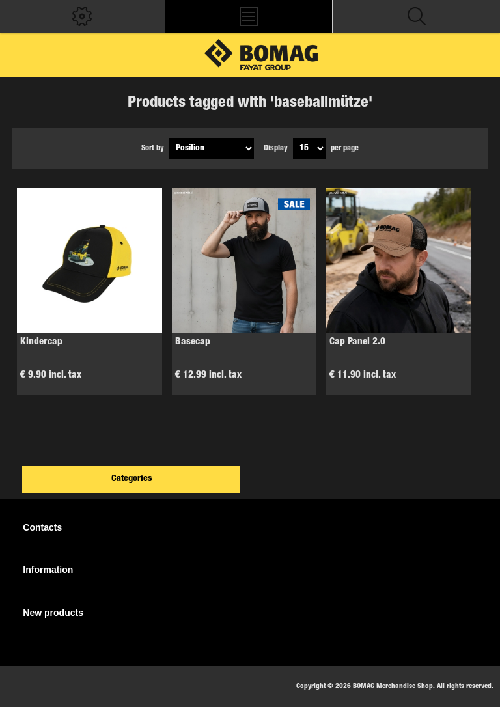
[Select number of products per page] (309, 148)
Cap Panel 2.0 (357, 342)
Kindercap (41, 342)
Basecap (192, 342)
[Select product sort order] (211, 148)
